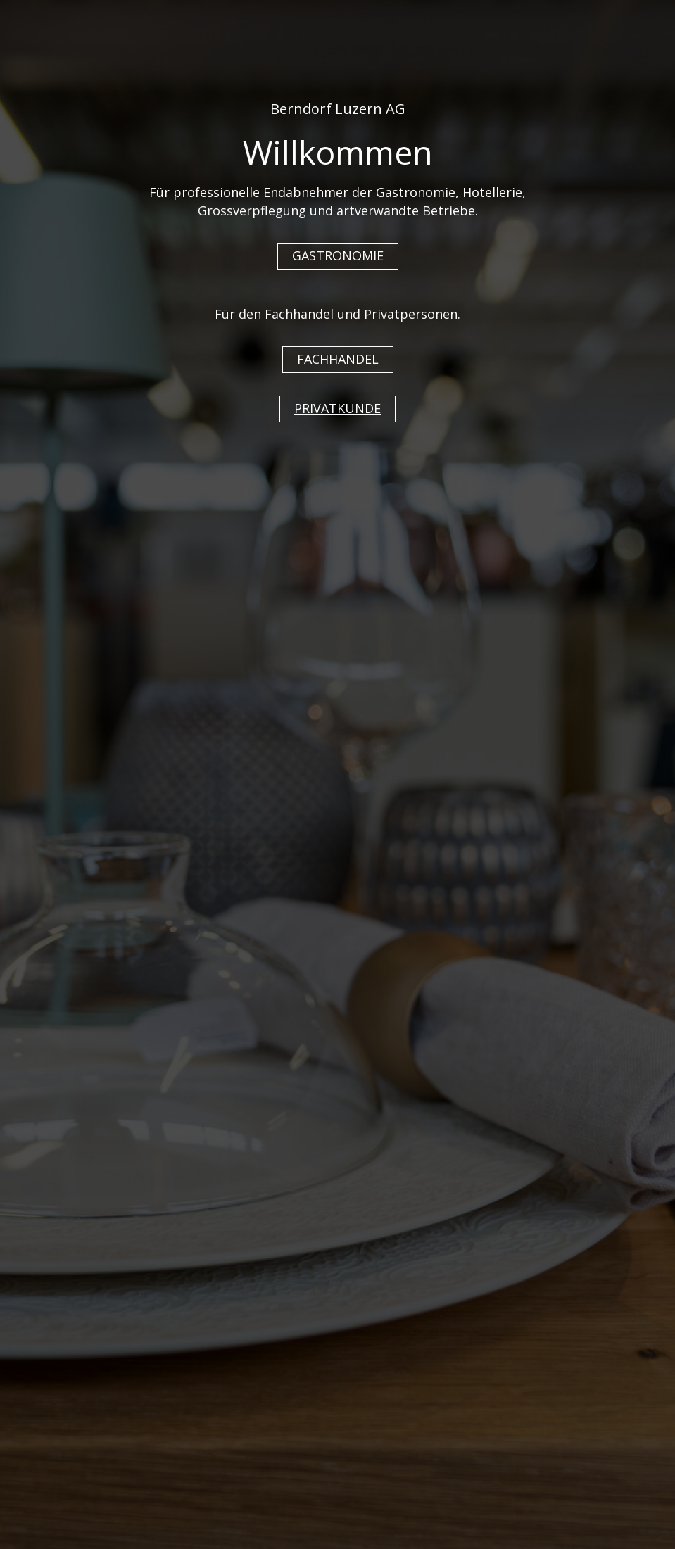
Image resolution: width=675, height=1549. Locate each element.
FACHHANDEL (338, 358)
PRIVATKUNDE (337, 408)
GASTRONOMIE (338, 255)
